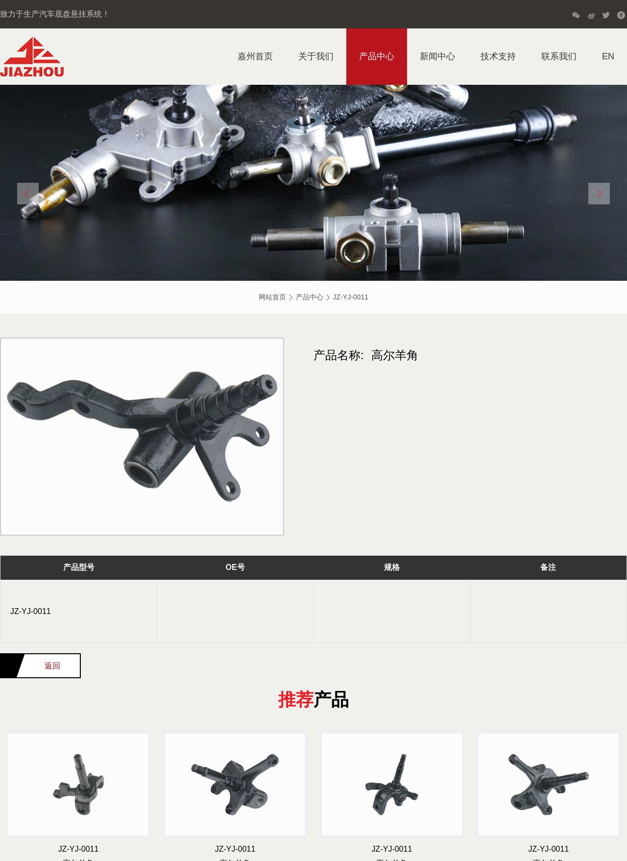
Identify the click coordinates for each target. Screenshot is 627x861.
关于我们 (316, 56)
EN (608, 56)
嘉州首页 (255, 56)
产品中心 (376, 56)
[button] (28, 193)
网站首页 (272, 297)
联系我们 (559, 56)
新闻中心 (437, 56)
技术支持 (498, 56)
